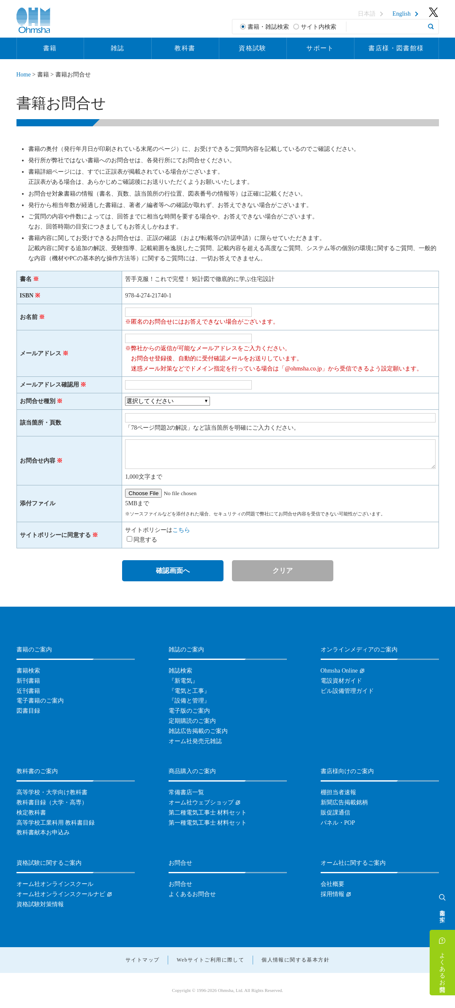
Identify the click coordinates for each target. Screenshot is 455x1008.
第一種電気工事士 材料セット (208, 823)
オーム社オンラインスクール (54, 884)
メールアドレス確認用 (49, 384)
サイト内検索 (318, 27)
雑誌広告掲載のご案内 (198, 731)
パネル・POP (338, 823)
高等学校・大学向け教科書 (51, 792)
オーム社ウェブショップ (201, 802)
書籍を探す (442, 912)
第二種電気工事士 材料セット (208, 812)
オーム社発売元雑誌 (195, 741)
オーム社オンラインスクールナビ (60, 894)
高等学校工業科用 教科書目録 (55, 823)
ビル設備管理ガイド (347, 691)
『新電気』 (183, 681)
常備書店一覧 (186, 792)
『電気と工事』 (189, 691)
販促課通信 (335, 812)
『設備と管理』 (189, 700)
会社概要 (332, 884)
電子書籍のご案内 (40, 700)
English (401, 14)
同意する (145, 540)
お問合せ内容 (37, 461)
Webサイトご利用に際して (210, 960)
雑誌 (118, 48)
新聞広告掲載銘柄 (344, 802)
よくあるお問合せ (442, 968)
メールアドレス (40, 353)
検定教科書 (31, 812)
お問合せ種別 (37, 401)
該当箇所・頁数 (40, 423)
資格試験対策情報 (40, 904)
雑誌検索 (180, 670)
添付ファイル (37, 503)
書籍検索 (28, 670)
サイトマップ (142, 960)
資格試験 (253, 48)
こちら (181, 530)
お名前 (29, 317)
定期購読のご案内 (192, 721)
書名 (26, 279)
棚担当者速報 (338, 792)
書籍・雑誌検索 (268, 27)
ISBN (27, 295)
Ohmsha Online (339, 670)
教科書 (184, 48)
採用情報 (332, 894)
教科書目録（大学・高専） (51, 802)
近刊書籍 (28, 691)
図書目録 (28, 711)
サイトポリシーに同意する (55, 535)
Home (23, 74)
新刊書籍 (28, 681)
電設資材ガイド (341, 681)
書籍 (50, 48)
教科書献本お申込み (43, 832)
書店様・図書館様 (396, 48)
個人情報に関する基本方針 (296, 960)
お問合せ (180, 884)
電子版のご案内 (189, 711)
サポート (320, 48)
